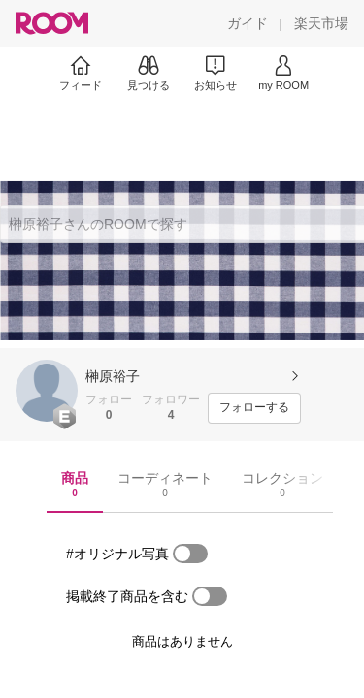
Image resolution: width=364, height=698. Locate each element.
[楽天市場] (321, 23)
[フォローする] (254, 408)
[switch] (190, 553)
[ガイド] (247, 23)
